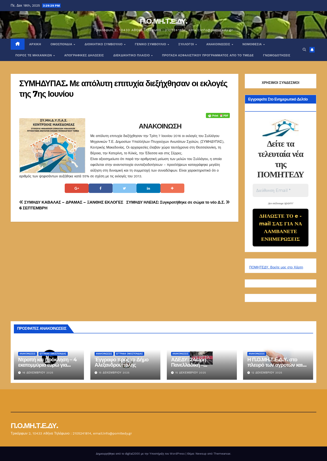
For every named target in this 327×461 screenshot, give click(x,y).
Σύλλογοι (186, 44)
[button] (304, 50)
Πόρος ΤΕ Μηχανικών (34, 55)
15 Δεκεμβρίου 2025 (114, 372)
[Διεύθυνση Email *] (280, 190)
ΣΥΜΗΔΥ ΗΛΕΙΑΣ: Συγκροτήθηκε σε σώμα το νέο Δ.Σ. (178, 202)
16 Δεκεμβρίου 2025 (37, 372)
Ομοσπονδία (61, 44)
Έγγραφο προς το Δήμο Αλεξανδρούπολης (121, 362)
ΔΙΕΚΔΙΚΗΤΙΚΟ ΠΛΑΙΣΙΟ (132, 55)
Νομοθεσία (252, 44)
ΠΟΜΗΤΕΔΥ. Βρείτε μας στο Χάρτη (276, 267)
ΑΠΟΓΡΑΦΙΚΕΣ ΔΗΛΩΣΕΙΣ (84, 55)
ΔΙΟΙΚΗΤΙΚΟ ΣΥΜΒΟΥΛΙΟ (104, 44)
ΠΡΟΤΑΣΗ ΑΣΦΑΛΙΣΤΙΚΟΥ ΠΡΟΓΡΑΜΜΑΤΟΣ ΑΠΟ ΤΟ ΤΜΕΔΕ (208, 55)
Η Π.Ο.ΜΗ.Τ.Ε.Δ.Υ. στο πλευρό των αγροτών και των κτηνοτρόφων (275, 364)
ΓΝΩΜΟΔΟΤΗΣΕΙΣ (276, 55)
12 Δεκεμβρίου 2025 (267, 372)
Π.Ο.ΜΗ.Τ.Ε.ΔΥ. (163, 21)
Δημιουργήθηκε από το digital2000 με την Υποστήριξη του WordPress (141, 453)
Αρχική (35, 44)
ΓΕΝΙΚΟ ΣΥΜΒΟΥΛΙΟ (151, 44)
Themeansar (221, 453)
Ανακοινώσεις (218, 44)
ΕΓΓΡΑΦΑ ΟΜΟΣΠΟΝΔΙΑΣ (53, 354)
